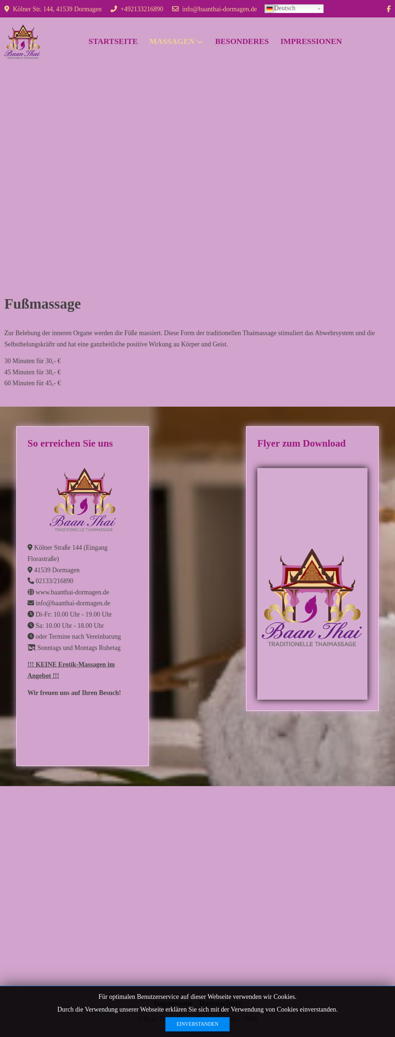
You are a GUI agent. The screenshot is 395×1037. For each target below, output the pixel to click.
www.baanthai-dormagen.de (72, 592)
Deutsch (281, 8)
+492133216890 (141, 9)
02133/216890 (54, 581)
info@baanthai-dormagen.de (219, 9)
